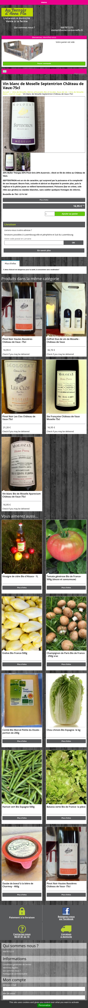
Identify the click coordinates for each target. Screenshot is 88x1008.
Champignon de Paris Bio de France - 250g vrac (66, 655)
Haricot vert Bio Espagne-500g (18, 806)
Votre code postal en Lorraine (17, 239)
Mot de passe (9, 993)
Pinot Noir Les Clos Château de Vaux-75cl (18, 418)
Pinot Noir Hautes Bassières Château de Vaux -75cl (17, 340)
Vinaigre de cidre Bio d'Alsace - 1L (20, 576)
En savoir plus (44, 250)
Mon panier (79, 74)
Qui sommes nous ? (24, 27)
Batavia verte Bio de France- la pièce (66, 806)
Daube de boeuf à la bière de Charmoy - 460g (17, 885)
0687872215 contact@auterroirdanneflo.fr (67, 29)
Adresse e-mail (9, 985)
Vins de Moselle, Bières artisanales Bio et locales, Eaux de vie (39, 92)
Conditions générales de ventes (17, 964)
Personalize (44, 1005)
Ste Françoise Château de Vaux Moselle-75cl (63, 418)
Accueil (6, 92)
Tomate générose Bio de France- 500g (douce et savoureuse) (64, 578)
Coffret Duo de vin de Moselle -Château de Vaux (63, 340)
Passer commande (44, 63)
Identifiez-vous (49, 37)
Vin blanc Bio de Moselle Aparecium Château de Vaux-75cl (21, 495)
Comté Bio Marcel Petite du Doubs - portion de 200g (21, 731)
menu (44, 2)
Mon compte (14, 979)
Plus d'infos (44, 200)
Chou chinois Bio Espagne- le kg (63, 730)
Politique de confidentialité (15, 973)
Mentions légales (10, 967)
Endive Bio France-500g (14, 653)
